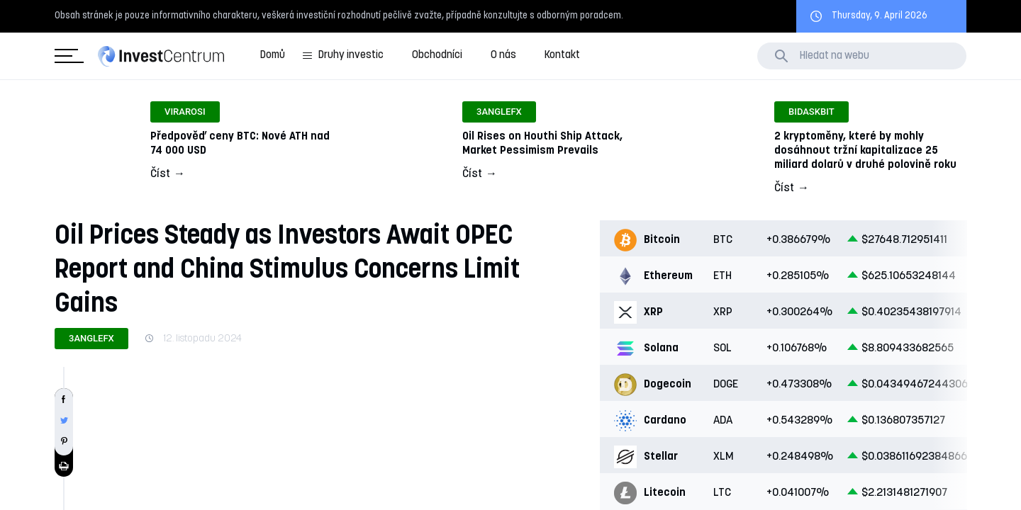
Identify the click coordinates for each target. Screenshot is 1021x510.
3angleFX (91, 338)
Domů (272, 55)
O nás (503, 55)
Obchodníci (437, 55)
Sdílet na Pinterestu (64, 441)
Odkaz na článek (198, 143)
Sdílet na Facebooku (64, 398)
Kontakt (562, 55)
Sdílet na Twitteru (64, 420)
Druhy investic (351, 55)
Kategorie (66, 56)
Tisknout (64, 466)
